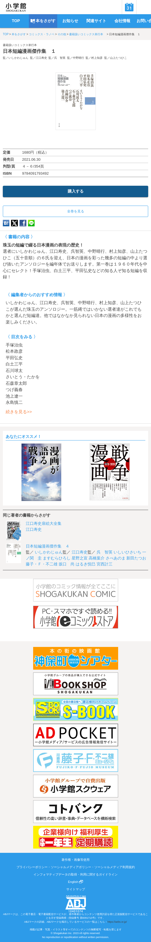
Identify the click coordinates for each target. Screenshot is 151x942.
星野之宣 (80, 558)
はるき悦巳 (85, 564)
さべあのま (116, 558)
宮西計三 (104, 564)
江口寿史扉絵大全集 (43, 523)
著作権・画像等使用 (75, 859)
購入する (76, 191)
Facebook (23, 223)
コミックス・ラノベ (41, 34)
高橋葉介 (97, 558)
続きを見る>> (19, 411)
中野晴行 (78, 57)
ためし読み (76, 139)
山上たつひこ (118, 57)
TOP (5, 34)
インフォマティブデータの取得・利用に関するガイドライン (75, 874)
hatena (6, 223)
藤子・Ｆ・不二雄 (42, 564)
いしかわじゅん (18, 57)
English (75, 881)
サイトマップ (75, 889)
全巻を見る (75, 211)
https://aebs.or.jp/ (117, 921)
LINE (31, 223)
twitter (14, 223)
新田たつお (136, 558)
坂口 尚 (67, 564)
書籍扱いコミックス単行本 (87, 34)
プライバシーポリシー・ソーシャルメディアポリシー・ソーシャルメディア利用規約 (75, 867)
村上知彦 (97, 57)
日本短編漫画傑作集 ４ (47, 546)
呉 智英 (59, 57)
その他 (62, 34)
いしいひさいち (127, 552)
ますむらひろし (57, 558)
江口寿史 (41, 57)
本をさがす (19, 34)
